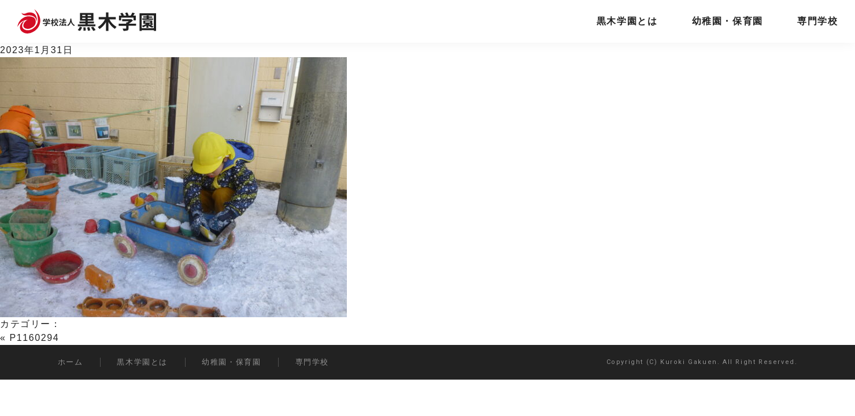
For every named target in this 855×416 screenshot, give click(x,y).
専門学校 (817, 21)
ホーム (70, 362)
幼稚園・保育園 (727, 21)
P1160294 (35, 338)
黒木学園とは (627, 21)
